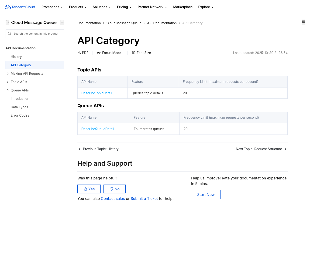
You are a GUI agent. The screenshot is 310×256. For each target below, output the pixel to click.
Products (78, 7)
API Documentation (162, 23)
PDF (82, 53)
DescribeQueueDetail (97, 148)
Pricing (124, 7)
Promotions (52, 7)
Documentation (89, 23)
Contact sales (113, 220)
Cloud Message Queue (124, 23)
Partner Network (153, 7)
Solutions (102, 7)
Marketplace (183, 7)
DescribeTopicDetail (96, 101)
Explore (206, 7)
